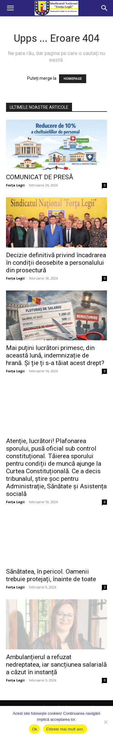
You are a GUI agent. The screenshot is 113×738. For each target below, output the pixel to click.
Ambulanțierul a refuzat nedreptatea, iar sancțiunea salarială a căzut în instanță (56, 664)
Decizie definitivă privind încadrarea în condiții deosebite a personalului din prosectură (56, 262)
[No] (105, 722)
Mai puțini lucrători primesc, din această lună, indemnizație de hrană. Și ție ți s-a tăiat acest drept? (55, 355)
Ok (34, 729)
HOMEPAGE (73, 79)
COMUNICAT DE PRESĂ (39, 177)
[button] (10, 8)
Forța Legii (15, 185)
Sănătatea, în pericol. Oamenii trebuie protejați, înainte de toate (51, 575)
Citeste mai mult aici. (65, 729)
